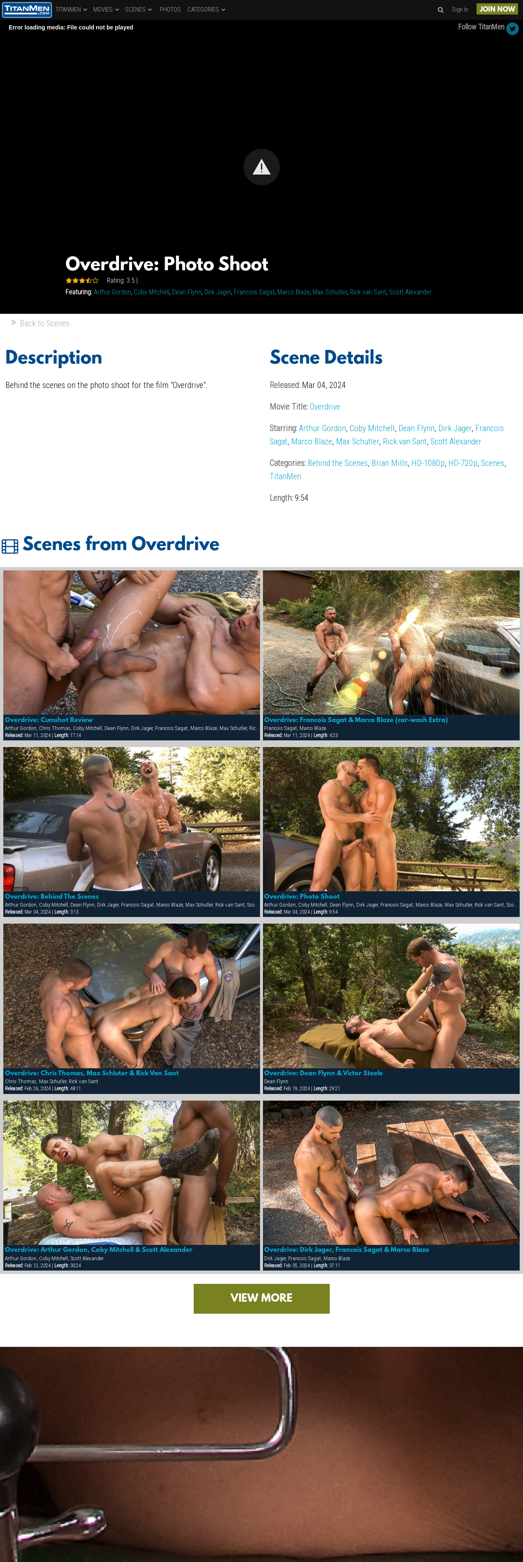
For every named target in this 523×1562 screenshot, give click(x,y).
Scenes (492, 463)
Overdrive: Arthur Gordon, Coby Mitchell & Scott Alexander (98, 1250)
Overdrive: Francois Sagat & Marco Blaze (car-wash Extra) (356, 720)
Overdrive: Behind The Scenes (52, 897)
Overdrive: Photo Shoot (302, 897)
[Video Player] (261, 167)
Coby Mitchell (151, 292)
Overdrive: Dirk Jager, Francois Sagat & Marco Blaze (346, 1250)
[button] (261, 167)
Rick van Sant (368, 292)
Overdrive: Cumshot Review (49, 720)
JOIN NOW (497, 10)
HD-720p (462, 463)
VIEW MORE (261, 1299)
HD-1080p (428, 463)
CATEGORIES (206, 9)
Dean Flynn (187, 292)
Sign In (460, 9)
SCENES (139, 9)
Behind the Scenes (338, 463)
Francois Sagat (254, 292)
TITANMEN (72, 9)
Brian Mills (390, 463)
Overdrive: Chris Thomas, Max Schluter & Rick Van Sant (92, 1073)
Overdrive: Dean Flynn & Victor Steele (323, 1073)
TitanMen (285, 476)
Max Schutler (330, 292)
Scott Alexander (410, 292)
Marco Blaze (293, 292)
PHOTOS (170, 9)
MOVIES (106, 9)
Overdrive (325, 407)
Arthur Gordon (112, 292)
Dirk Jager (217, 292)
